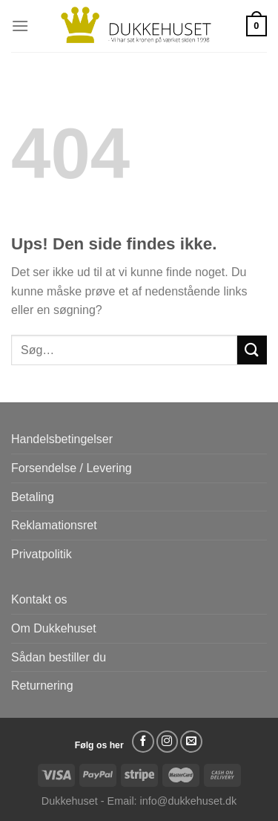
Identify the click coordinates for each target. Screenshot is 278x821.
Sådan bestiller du (58, 657)
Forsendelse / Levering (71, 468)
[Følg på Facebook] (143, 741)
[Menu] (20, 25)
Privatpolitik (41, 554)
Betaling (32, 497)
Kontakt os (39, 599)
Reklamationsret (54, 525)
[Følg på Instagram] (167, 741)
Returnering (42, 685)
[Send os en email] (191, 741)
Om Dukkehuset (53, 628)
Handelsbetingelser (62, 439)
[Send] (252, 350)
